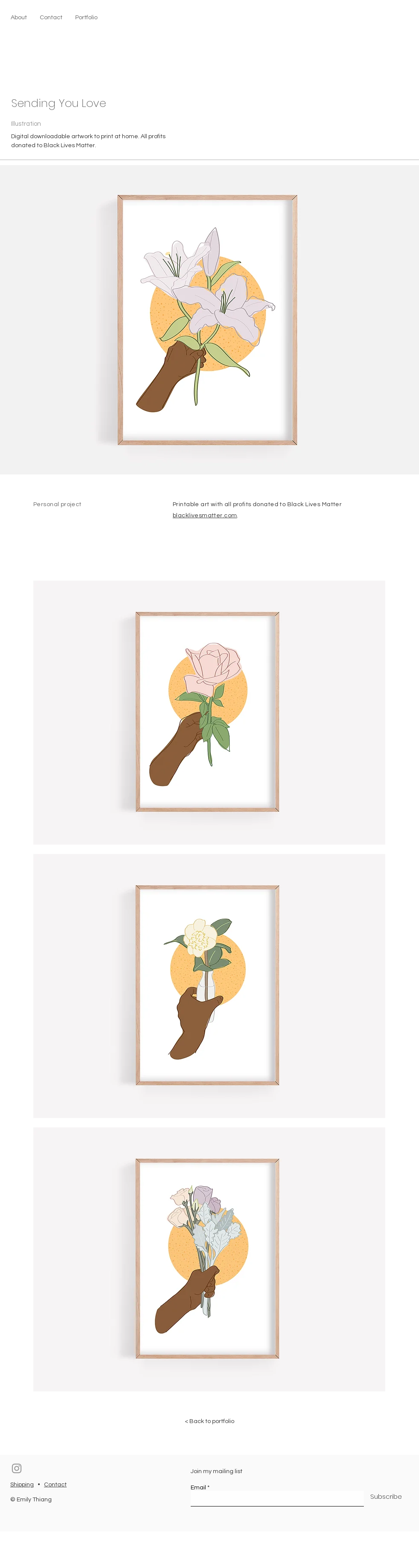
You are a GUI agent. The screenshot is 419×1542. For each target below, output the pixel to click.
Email (198, 1488)
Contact (55, 1485)
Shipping (22, 1485)
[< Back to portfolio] (209, 1421)
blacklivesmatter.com (205, 516)
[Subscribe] (386, 1496)
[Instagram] (16, 1468)
